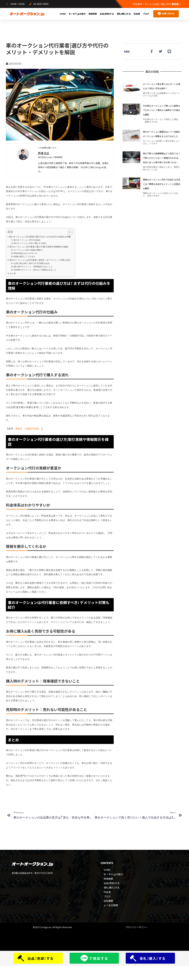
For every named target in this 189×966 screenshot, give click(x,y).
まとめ (13, 273)
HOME (63, 13)
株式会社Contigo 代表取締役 (51, 157)
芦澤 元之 (44, 153)
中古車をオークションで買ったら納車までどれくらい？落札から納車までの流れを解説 (162, 110)
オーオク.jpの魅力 (77, 13)
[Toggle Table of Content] (68, 232)
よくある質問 (111, 905)
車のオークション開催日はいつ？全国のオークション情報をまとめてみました (162, 136)
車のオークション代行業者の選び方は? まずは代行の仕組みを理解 (40, 236)
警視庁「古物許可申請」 (28, 428)
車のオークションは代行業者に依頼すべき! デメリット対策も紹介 (41, 260)
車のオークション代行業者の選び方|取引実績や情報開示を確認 (39, 246)
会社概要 (108, 901)
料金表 (137, 13)
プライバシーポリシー (136, 927)
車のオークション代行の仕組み (28, 240)
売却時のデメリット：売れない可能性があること (35, 270)
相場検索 (93, 13)
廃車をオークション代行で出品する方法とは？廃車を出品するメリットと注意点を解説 (162, 192)
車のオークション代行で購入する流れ (31, 243)
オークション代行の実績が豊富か (29, 250)
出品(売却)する (107, 13)
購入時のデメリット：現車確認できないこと (34, 266)
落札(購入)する (124, 13)
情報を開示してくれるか (25, 256)
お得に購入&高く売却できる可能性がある (32, 263)
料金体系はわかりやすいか (25, 253)
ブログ (146, 13)
